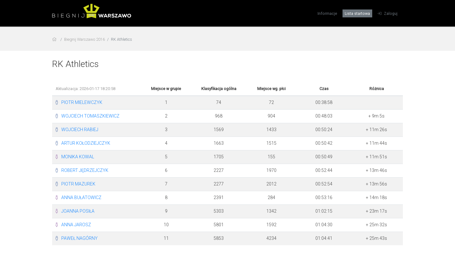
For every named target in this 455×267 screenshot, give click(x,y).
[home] (55, 39)
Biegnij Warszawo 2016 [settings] (84, 39)
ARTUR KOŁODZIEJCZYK (85, 143)
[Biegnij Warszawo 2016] (91, 15)
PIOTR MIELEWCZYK (81, 102)
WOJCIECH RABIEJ (79, 129)
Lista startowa (357, 13)
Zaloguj (387, 13)
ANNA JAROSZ (76, 224)
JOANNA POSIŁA (77, 211)
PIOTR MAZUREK (78, 183)
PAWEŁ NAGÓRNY (79, 238)
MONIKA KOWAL (77, 156)
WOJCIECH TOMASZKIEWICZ (90, 115)
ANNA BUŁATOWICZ (81, 197)
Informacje (327, 13)
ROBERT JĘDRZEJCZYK (84, 170)
